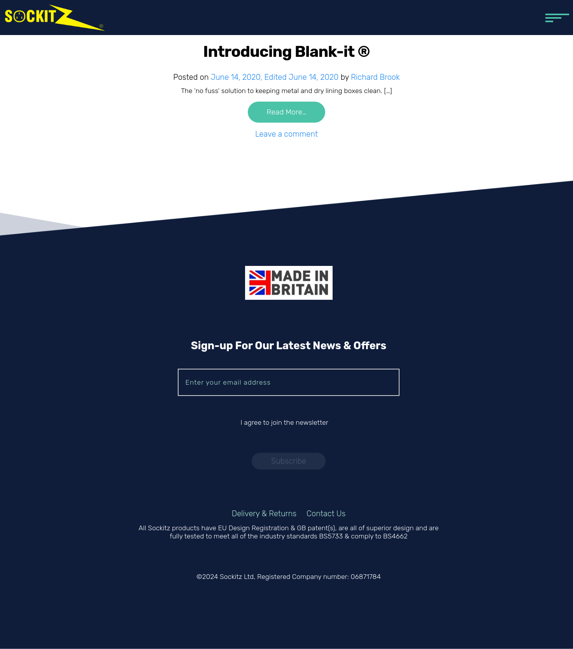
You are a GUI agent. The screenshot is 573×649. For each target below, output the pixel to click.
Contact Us (326, 513)
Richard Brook (375, 77)
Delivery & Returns (264, 513)
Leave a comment (286, 134)
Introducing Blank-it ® (286, 51)
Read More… (286, 112)
